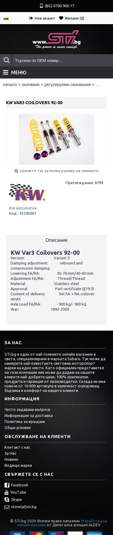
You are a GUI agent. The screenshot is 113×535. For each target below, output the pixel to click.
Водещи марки (18, 465)
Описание (56, 240)
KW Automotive (23, 208)
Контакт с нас (17, 447)
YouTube (15, 492)
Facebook (16, 485)
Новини (11, 459)
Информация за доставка (29, 415)
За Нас (10, 453)
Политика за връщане (25, 421)
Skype (13, 500)
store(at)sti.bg (20, 507)
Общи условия (18, 427)
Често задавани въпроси (27, 409)
